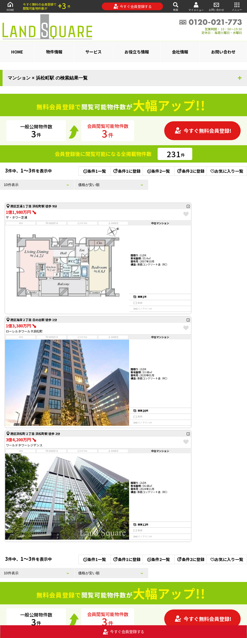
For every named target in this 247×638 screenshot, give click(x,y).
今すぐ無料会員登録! (202, 130)
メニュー (237, 6)
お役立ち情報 (137, 52)
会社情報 (180, 52)
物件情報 (54, 52)
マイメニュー (196, 6)
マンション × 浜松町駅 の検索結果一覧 (48, 78)
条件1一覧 (94, 171)
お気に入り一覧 (226, 171)
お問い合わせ (216, 6)
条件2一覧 (158, 171)
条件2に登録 (190, 171)
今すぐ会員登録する (132, 6)
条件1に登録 (127, 171)
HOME (10, 6)
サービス (93, 52)
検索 (176, 6)
